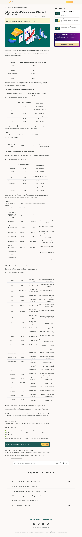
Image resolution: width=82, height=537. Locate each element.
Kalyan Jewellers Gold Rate (16, 458)
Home (6, 7)
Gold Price (63, 1)
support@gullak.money (62, 532)
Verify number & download (67, 44)
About (46, 1)
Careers (51, 1)
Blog (57, 1)
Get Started (71, 1)
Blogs (9, 7)
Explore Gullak (45, 444)
